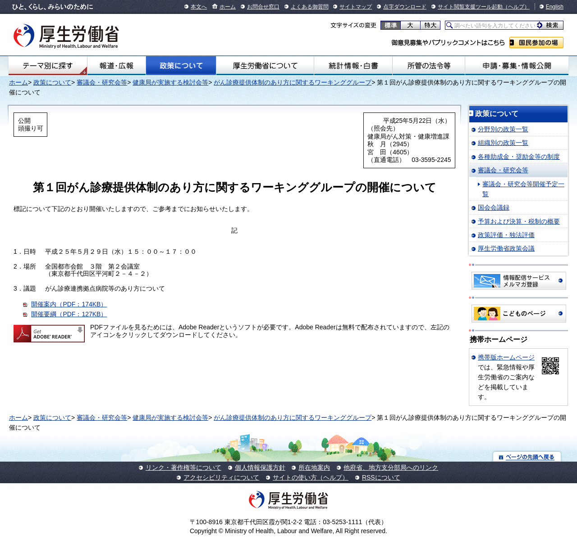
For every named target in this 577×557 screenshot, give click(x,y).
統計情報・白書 (353, 65)
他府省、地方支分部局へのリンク (390, 467)
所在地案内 (314, 467)
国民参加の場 (536, 42)
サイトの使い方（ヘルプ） (310, 477)
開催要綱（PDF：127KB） (69, 314)
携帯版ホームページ (506, 357)
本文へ (199, 7)
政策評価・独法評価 (506, 234)
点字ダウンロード (404, 7)
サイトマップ (355, 7)
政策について (180, 65)
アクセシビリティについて (221, 477)
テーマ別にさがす (48, 66)
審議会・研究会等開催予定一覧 (523, 189)
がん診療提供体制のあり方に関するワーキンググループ (292, 82)
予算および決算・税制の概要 (519, 221)
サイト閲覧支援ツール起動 (470, 7)
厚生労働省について (265, 65)
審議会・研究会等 (102, 82)
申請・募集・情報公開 (516, 65)
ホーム (228, 7)
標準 (390, 25)
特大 (430, 25)
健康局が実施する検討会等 (170, 82)
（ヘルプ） (516, 7)
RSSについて (381, 477)
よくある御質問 (310, 7)
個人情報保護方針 (260, 467)
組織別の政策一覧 (503, 142)
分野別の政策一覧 (503, 129)
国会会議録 (493, 207)
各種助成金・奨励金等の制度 (519, 156)
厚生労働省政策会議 (506, 248)
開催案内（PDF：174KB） (69, 304)
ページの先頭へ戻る (527, 456)
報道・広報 (116, 65)
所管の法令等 (429, 65)
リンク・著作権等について (183, 467)
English (554, 7)
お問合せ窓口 (263, 7)
